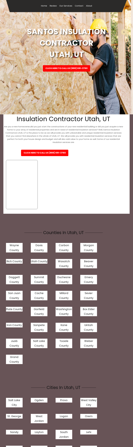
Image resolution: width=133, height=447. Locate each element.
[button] (9, 32)
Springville (72, 403)
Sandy (52, 360)
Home (44, 5)
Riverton (12, 387)
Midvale (32, 403)
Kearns (12, 403)
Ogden (32, 339)
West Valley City (72, 343)
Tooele (52, 403)
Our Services (65, 5)
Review (53, 5)
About (89, 5)
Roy (71, 387)
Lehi (111, 360)
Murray (71, 376)
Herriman (52, 376)
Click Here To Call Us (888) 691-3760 (66, 69)
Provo (52, 339)
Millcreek (12, 376)
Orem (32, 360)
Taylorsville (33, 376)
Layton (71, 360)
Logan (12, 360)
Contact (79, 5)
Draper (91, 376)
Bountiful (111, 376)
